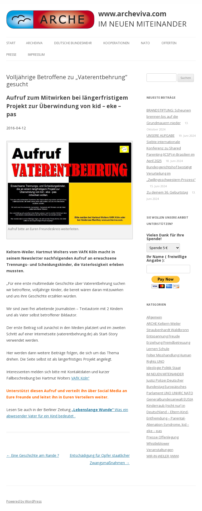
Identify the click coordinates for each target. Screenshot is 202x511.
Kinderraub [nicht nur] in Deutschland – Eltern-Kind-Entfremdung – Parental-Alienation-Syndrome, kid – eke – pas (168, 418)
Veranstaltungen (160, 449)
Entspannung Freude (163, 336)
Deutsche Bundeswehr (73, 43)
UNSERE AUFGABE (161, 135)
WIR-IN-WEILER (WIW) (163, 456)
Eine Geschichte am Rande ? (32, 455)
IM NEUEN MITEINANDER (165, 374)
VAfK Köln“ (80, 378)
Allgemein (154, 317)
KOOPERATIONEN (116, 43)
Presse (11, 54)
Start (11, 43)
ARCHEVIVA (34, 43)
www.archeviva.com (132, 13)
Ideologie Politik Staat (164, 367)
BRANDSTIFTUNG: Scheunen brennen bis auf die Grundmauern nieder (169, 116)
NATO (145, 43)
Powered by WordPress (24, 501)
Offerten (168, 43)
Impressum (36, 54)
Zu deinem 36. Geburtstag (167, 192)
